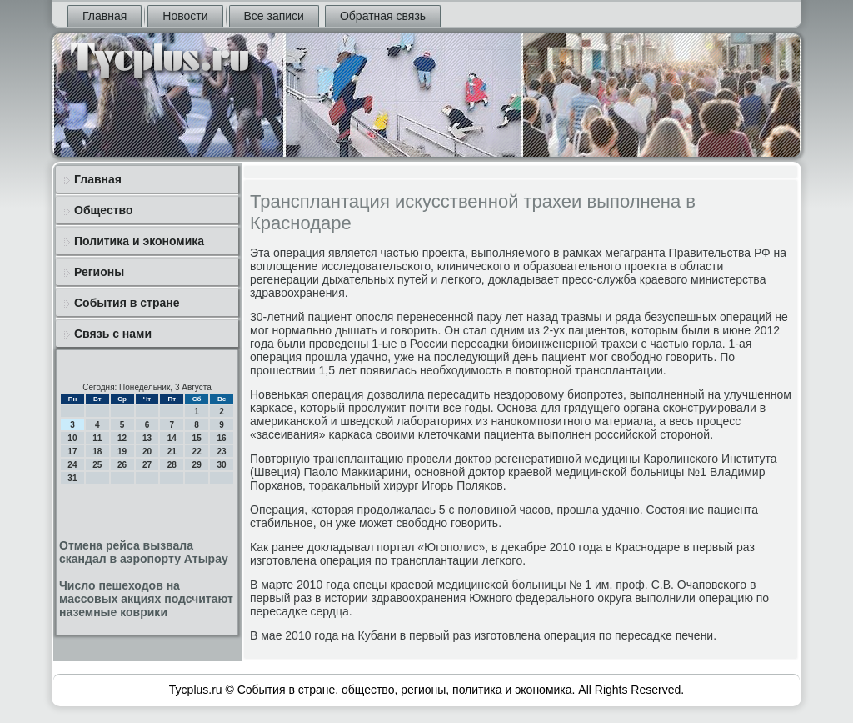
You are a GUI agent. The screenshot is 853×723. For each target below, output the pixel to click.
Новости (184, 16)
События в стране (127, 302)
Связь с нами (113, 333)
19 (122, 451)
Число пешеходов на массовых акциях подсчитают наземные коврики (146, 599)
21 (172, 451)
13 (147, 438)
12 (122, 438)
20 (147, 451)
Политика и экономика (139, 241)
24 (72, 464)
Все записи (274, 16)
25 (97, 464)
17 (72, 451)
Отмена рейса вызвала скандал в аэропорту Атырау (143, 552)
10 (72, 438)
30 (221, 464)
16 (221, 438)
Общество (103, 210)
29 (197, 464)
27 (147, 464)
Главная (104, 16)
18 (97, 451)
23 (221, 451)
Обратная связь (383, 16)
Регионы (99, 272)
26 (122, 464)
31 (72, 478)
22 (197, 451)
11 (97, 438)
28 (172, 464)
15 (197, 438)
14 (172, 438)
